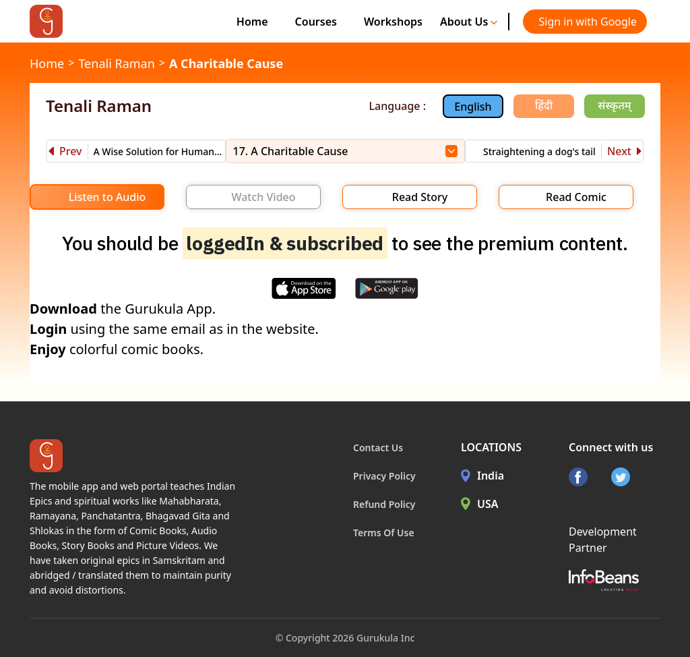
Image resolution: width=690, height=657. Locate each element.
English (472, 106)
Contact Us (378, 447)
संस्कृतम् (614, 105)
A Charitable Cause (226, 63)
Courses (316, 21)
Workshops (393, 21)
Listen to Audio (107, 197)
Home (252, 21)
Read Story (419, 197)
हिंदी (544, 105)
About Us (469, 21)
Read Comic (576, 197)
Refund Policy (384, 504)
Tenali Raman (116, 63)
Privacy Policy (384, 475)
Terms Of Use (383, 532)
